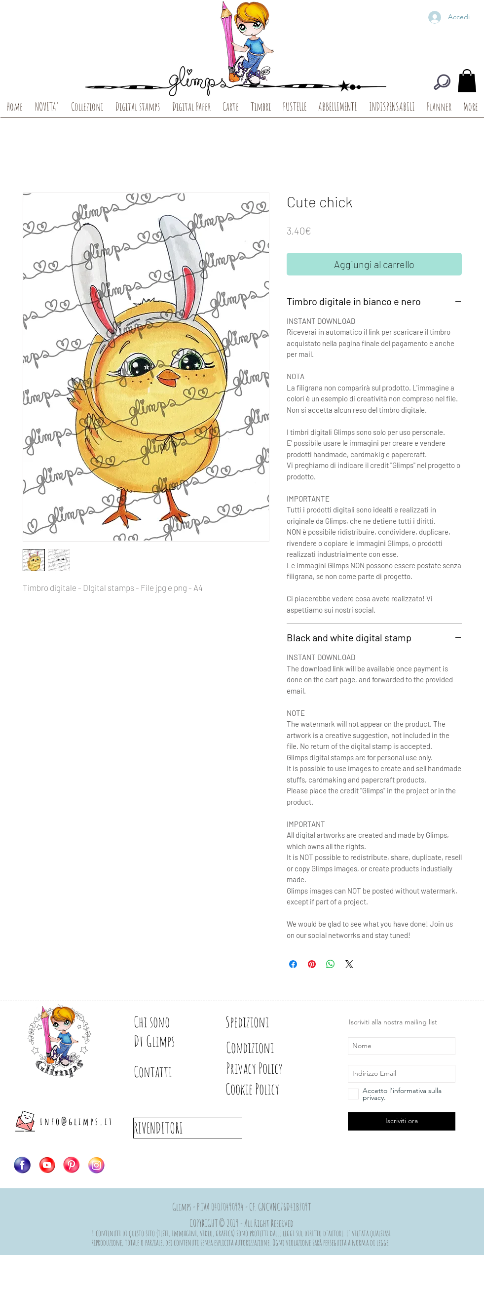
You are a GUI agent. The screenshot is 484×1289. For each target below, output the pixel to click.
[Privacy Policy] (271, 1068)
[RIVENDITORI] (187, 1128)
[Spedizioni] (260, 1022)
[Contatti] (168, 1071)
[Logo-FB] (22, 1165)
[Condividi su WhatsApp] (330, 964)
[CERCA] (442, 82)
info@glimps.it (76, 1121)
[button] (467, 80)
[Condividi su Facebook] (293, 964)
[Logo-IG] (96, 1165)
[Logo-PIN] (71, 1165)
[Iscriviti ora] (401, 1121)
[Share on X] (349, 964)
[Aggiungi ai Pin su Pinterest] (312, 964)
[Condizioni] (260, 1047)
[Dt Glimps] (168, 1041)
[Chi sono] (168, 1022)
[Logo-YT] (47, 1165)
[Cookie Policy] (269, 1089)
